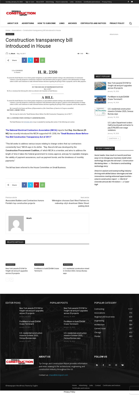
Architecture (10, 264)
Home (8, 30)
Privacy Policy (69, 392)
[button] (130, 23)
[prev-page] (7, 279)
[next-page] (11, 279)
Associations (16, 30)
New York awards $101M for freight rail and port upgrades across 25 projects (17, 271)
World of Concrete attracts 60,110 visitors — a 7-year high (111, 182)
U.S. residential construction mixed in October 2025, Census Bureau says (76, 271)
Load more (114, 138)
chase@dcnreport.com (58, 375)
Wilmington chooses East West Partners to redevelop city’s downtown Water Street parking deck (70, 203)
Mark (13, 53)
